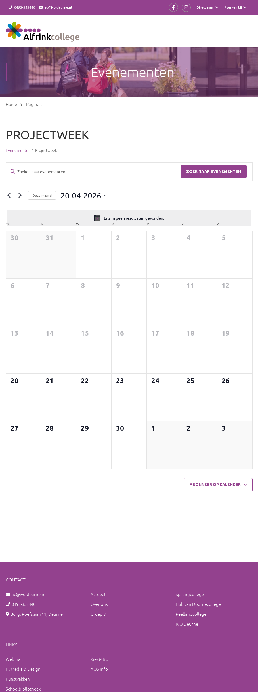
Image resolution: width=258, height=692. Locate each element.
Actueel (98, 594)
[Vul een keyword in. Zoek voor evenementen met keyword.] (93, 172)
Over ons (99, 604)
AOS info (99, 669)
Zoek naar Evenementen (213, 171)
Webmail (14, 659)
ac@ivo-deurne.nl (58, 7)
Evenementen (18, 150)
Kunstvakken (18, 679)
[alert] (129, 218)
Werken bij (233, 7)
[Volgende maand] (20, 195)
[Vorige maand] (9, 195)
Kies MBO (100, 659)
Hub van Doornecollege (198, 604)
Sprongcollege (190, 594)
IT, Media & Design (23, 669)
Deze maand (42, 195)
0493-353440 (24, 7)
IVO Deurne (187, 624)
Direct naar (205, 7)
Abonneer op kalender (215, 484)
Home (11, 104)
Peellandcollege (191, 614)
